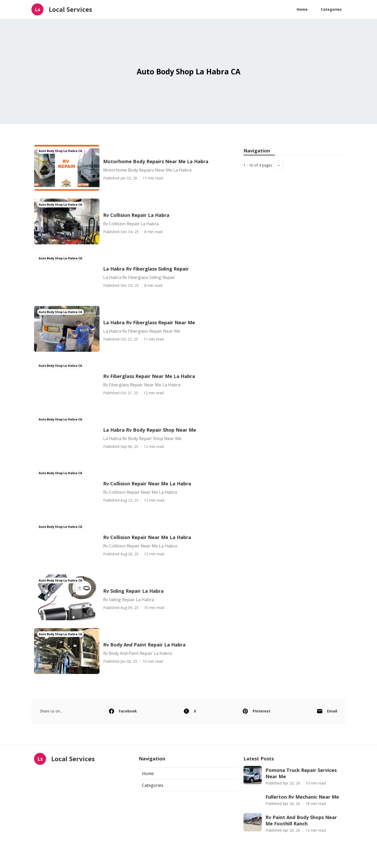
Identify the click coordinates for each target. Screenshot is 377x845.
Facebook (122, 711)
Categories (331, 9)
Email (326, 711)
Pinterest (255, 711)
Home (302, 9)
